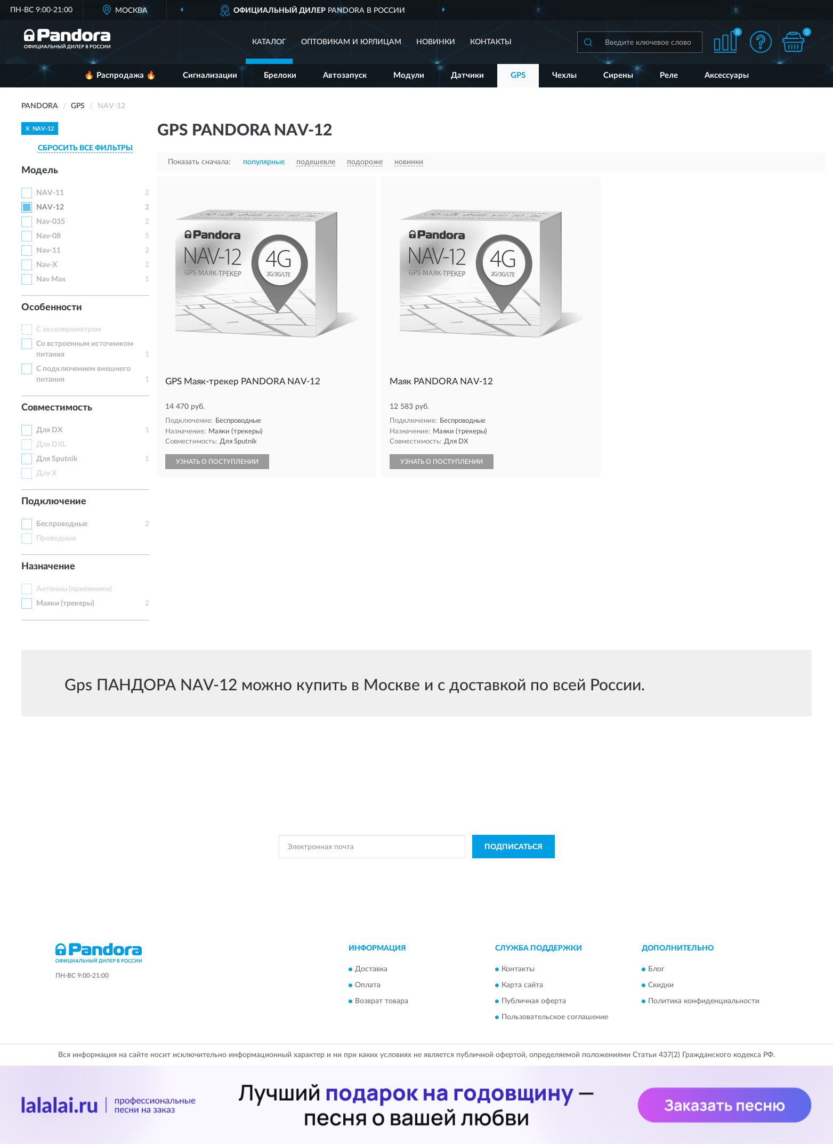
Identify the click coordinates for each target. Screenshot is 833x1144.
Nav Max (51, 279)
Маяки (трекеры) (65, 603)
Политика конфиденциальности (703, 1001)
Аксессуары (727, 75)
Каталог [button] (269, 42)
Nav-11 (48, 250)
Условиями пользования (507, 870)
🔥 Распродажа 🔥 (120, 75)
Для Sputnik (56, 459)
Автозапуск (345, 75)
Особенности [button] (51, 307)
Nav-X (46, 265)
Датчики (467, 75)
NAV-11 (50, 193)
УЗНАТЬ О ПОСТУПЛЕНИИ (217, 461)
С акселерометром (68, 329)
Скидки (661, 985)
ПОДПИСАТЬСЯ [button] (513, 847)
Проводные (56, 538)
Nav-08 (48, 236)
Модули (408, 75)
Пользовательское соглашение (555, 1017)
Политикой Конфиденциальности (413, 870)
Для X (46, 473)
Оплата (368, 985)
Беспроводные (61, 524)
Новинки (435, 42)
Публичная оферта (534, 1001)
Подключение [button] (53, 501)
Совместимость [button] (56, 408)
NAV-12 (50, 207)
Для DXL (51, 444)
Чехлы (564, 75)
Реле (669, 75)
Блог (656, 969)
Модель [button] (39, 170)
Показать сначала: (199, 162)
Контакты (491, 42)
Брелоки (280, 75)
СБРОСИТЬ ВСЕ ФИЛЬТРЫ (85, 148)
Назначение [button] (48, 566)
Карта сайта (522, 985)
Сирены (618, 75)
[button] (761, 42)
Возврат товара (381, 1001)
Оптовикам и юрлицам (351, 42)
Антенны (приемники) (74, 589)
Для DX (49, 430)
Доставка (371, 969)
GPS (518, 75)
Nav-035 (50, 221)
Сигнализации (210, 75)
